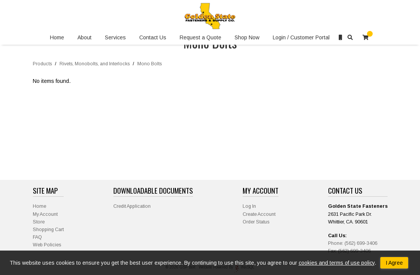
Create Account (259, 214)
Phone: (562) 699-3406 (352, 243)
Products (42, 63)
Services (115, 37)
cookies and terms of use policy (337, 263)
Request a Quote (200, 37)
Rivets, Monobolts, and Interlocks (95, 63)
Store (39, 222)
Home (57, 37)
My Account (45, 214)
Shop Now (247, 37)
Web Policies (47, 244)
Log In (249, 206)
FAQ (37, 237)
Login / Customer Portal (301, 37)
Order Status (256, 222)
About (84, 37)
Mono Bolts (149, 63)
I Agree (394, 263)
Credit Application (132, 206)
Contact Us (152, 37)
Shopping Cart (48, 229)
